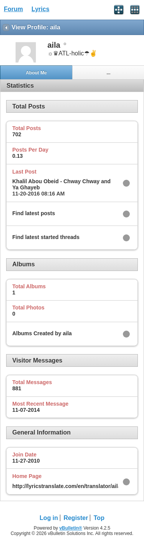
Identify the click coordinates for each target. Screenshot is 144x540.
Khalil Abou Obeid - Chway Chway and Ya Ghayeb (61, 184)
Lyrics (40, 9)
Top (99, 518)
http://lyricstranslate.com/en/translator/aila (66, 486)
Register (75, 518)
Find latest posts (33, 213)
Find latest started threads (45, 237)
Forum (13, 9)
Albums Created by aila (42, 333)
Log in (49, 518)
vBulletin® (70, 528)
